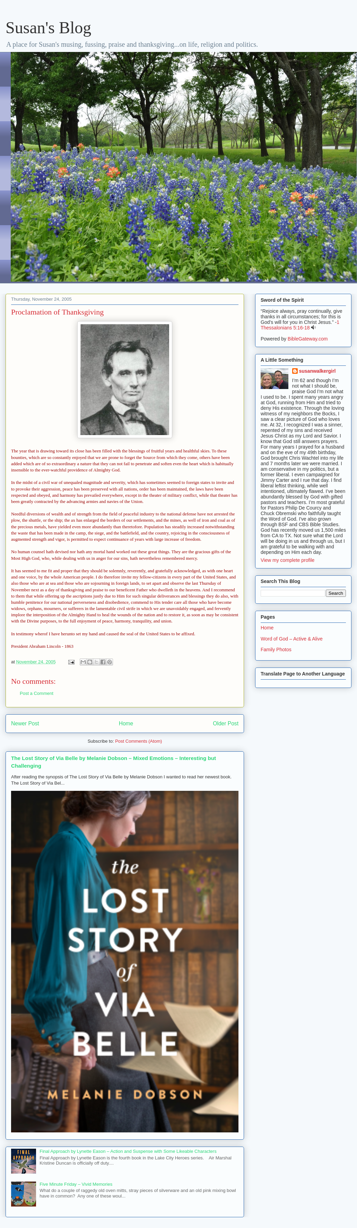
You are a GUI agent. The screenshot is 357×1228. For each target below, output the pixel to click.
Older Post (225, 723)
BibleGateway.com (308, 339)
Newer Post (25, 723)
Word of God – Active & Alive (292, 639)
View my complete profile (287, 560)
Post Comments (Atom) (138, 741)
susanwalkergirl (317, 371)
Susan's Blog (48, 27)
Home (126, 723)
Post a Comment (36, 693)
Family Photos (276, 649)
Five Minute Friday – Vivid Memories (76, 1184)
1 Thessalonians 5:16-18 (300, 324)
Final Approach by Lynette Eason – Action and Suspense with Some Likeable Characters (128, 1151)
